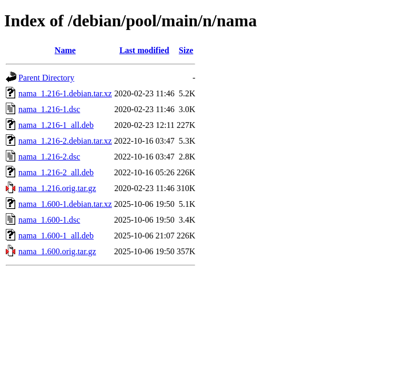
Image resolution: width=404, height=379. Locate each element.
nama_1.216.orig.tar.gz (57, 188)
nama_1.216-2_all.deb (56, 172)
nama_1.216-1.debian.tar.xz (65, 93)
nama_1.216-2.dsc (49, 156)
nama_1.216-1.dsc (49, 109)
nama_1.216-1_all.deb (56, 125)
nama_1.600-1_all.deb (56, 235)
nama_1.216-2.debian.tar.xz (65, 140)
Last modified (144, 50)
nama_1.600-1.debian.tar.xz (65, 204)
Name (65, 50)
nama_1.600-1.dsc (49, 219)
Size (186, 50)
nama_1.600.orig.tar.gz (57, 251)
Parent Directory (46, 77)
